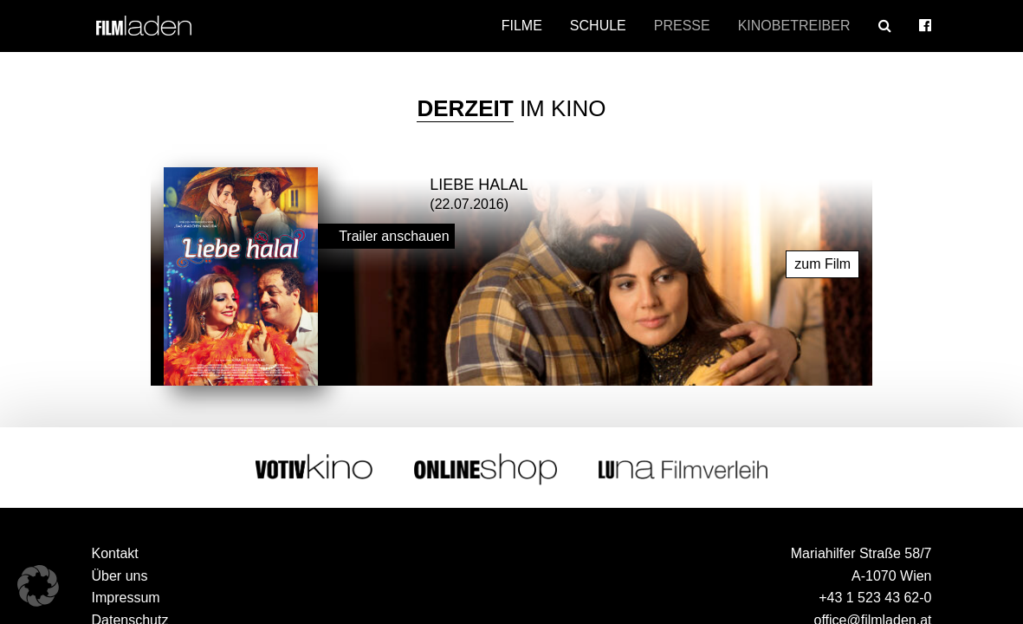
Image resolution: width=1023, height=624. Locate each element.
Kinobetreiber (794, 25)
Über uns (120, 573)
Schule (598, 25)
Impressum (126, 595)
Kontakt (115, 550)
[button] (38, 586)
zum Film (822, 261)
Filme (522, 25)
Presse (682, 25)
